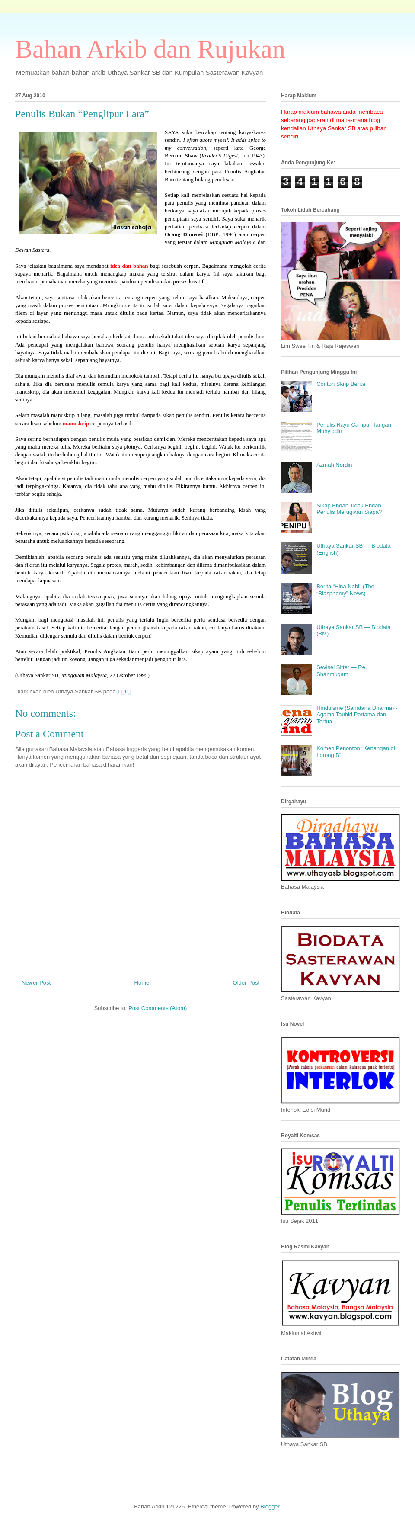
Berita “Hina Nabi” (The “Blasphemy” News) (345, 590)
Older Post (246, 982)
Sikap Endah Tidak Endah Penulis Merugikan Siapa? (349, 509)
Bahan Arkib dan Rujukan (150, 49)
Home (142, 982)
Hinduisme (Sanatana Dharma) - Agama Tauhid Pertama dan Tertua (356, 715)
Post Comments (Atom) (157, 1008)
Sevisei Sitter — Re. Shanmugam (341, 670)
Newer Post (36, 982)
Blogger (269, 1506)
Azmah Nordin (334, 465)
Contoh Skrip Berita (340, 384)
